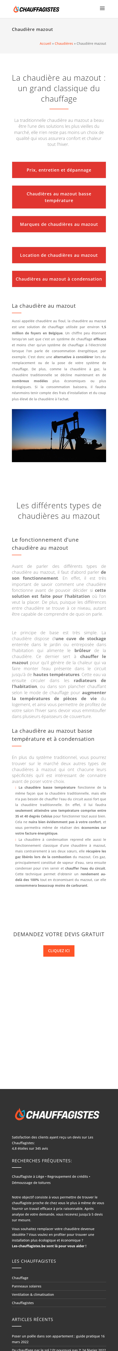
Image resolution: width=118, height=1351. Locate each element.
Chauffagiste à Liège (28, 1176)
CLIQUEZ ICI (59, 950)
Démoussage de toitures (31, 1182)
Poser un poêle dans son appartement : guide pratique (56, 1336)
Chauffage (20, 1278)
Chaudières (64, 43)
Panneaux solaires (26, 1286)
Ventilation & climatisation (33, 1294)
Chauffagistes (23, 1303)
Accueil (45, 43)
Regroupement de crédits (67, 1176)
